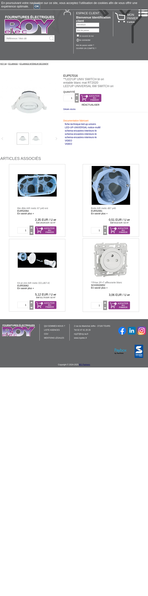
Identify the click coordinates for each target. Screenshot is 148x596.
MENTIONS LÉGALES (54, 338)
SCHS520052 (98, 285)
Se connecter (84, 40)
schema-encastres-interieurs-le (81, 130)
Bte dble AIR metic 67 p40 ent (32, 208)
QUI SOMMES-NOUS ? (54, 326)
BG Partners (84, 365)
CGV (46, 334)
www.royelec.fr (80, 338)
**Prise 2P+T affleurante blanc (106, 282)
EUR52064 (23, 211)
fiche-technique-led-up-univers (80, 124)
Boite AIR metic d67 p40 (103, 208)
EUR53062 (23, 285)
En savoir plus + (25, 213)
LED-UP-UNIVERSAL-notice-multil (82, 127)
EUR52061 (96, 211)
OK (37, 6)
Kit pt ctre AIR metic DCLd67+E (33, 283)
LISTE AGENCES (52, 330)
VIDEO (68, 140)
